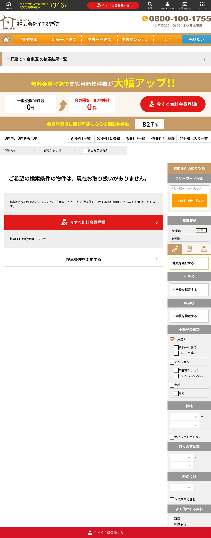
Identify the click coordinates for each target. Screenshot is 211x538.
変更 (200, 230)
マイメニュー (167, 5)
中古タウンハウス (188, 375)
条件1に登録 (108, 138)
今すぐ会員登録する (113, 5)
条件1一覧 (80, 138)
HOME (8, 5)
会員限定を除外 (96, 150)
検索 (150, 5)
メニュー (202, 5)
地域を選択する (183, 263)
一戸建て (178, 339)
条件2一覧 (135, 138)
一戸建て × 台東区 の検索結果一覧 (37, 59)
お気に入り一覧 (194, 138)
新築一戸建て (185, 347)
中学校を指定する (184, 316)
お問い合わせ (185, 5)
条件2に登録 (163, 138)
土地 (175, 385)
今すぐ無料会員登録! (173, 104)
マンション (179, 362)
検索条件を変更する (83, 259)
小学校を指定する (184, 289)
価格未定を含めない (186, 436)
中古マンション (187, 370)
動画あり (178, 524)
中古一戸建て (185, 353)
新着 (175, 518)
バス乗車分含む (183, 499)
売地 (179, 393)
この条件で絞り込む (188, 200)
